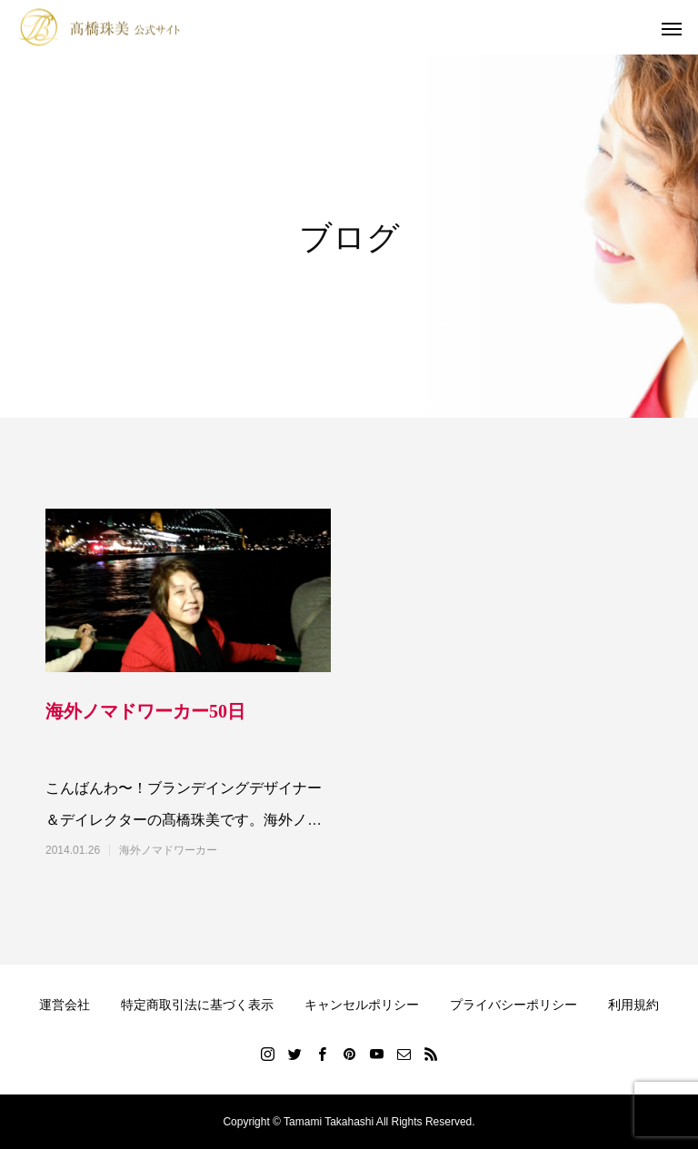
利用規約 (633, 1004)
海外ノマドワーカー (168, 850)
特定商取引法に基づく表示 (197, 1004)
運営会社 (64, 1004)
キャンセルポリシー (361, 1004)
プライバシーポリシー (513, 1004)
